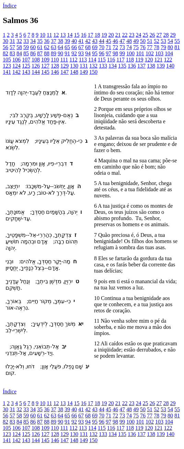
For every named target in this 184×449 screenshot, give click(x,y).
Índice (9, 6)
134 (112, 66)
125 (26, 66)
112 (73, 59)
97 (108, 53)
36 (46, 41)
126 (36, 66)
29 (172, 35)
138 (151, 66)
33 (26, 41)
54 (170, 41)
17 (90, 35)
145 (45, 72)
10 (42, 35)
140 (170, 66)
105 (7, 59)
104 (169, 53)
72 (115, 47)
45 (108, 41)
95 (94, 53)
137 (141, 66)
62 (46, 47)
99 (122, 53)
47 (122, 41)
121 (158, 59)
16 (83, 35)
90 (60, 53)
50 (143, 41)
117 (120, 59)
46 (115, 41)
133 (103, 66)
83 (12, 53)
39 (67, 41)
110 (55, 59)
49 (136, 41)
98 (115, 53)
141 (7, 72)
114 (92, 59)
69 (94, 47)
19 (104, 35)
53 (163, 41)
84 (19, 53)
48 (129, 41)
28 (166, 35)
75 (136, 47)
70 (101, 47)
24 (138, 35)
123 (7, 66)
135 (122, 66)
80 (170, 47)
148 (74, 72)
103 (159, 53)
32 (19, 41)
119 (139, 59)
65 (67, 47)
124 (16, 66)
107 (26, 59)
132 (93, 66)
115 (101, 59)
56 (5, 47)
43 (94, 41)
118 (130, 59)
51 (149, 41)
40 (74, 41)
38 (60, 41)
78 (156, 47)
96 (101, 53)
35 (40, 41)
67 (81, 47)
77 (149, 47)
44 (101, 41)
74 (129, 47)
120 (149, 59)
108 (36, 59)
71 (108, 47)
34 (33, 41)
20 (111, 35)
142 (16, 72)
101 (140, 53)
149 (84, 72)
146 (55, 72)
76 (143, 47)
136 (132, 66)
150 (93, 72)
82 (5, 53)
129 (64, 66)
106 (16, 59)
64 (60, 47)
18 (97, 35)
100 (130, 53)
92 (74, 53)
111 (64, 59)
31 (12, 41)
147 (64, 72)
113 (83, 59)
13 (63, 35)
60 (33, 47)
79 (163, 47)
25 (145, 35)
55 (177, 41)
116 (111, 59)
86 (33, 53)
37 (53, 41)
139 (161, 66)
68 (88, 47)
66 (74, 47)
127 (45, 66)
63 (53, 47)
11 (49, 35)
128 (55, 66)
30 (5, 41)
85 (26, 53)
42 (88, 41)
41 (81, 41)
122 (168, 59)
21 (117, 35)
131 (84, 66)
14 (69, 35)
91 (67, 53)
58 (19, 47)
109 (45, 59)
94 (88, 53)
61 (40, 47)
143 (26, 72)
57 (12, 47)
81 (177, 47)
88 (46, 53)
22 (124, 35)
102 (150, 53)
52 (156, 41)
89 (53, 53)
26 (152, 35)
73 (122, 47)
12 (56, 35)
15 (76, 35)
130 (74, 66)
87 (40, 53)
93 (81, 53)
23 (131, 35)
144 (36, 72)
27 (159, 35)
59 (26, 47)
